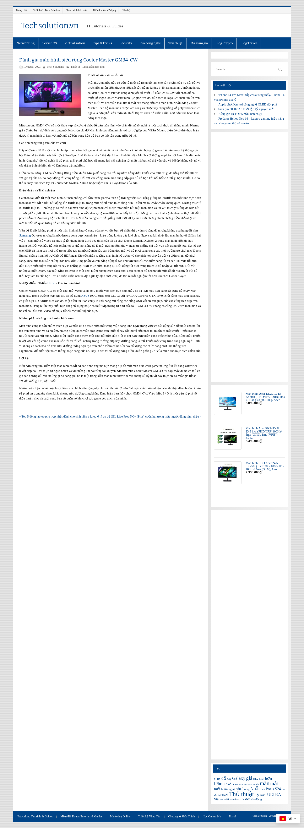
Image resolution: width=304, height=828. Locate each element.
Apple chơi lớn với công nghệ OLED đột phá (247, 104)
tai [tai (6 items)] (219, 795)
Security (126, 43)
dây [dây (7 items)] (229, 778)
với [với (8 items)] (226, 799)
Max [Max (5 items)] (241, 784)
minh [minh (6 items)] (256, 784)
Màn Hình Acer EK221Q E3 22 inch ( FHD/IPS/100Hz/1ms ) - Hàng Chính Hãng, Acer (265, 397)
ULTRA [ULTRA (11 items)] (274, 794)
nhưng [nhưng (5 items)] (246, 789)
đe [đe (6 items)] (243, 799)
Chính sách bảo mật (76, 10)
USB (50, 283)
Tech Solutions (55, 66)
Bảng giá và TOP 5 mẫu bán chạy (240, 113)
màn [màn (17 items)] (265, 783)
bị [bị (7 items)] (215, 778)
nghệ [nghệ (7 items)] (231, 789)
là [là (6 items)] (233, 784)
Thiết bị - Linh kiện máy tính (87, 66)
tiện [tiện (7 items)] (257, 795)
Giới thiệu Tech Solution (46, 10)
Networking (25, 43)
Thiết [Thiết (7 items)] (225, 795)
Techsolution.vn (50, 25)
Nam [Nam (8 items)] (224, 789)
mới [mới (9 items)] (217, 789)
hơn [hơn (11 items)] (268, 778)
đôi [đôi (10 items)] (247, 799)
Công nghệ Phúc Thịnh (181, 816)
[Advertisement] (249, 257)
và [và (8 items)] (221, 799)
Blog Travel (248, 43)
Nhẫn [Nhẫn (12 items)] (255, 788)
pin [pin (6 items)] (263, 789)
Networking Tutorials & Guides (35, 816)
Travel (232, 816)
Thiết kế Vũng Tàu (149, 816)
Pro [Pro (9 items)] (268, 789)
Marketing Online (120, 816)
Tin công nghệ (150, 43)
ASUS (85, 295)
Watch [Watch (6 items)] (233, 799)
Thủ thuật (175, 43)
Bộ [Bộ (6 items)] (219, 778)
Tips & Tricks (102, 43)
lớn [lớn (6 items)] (236, 784)
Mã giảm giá (199, 43)
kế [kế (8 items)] (229, 784)
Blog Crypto (224, 43)
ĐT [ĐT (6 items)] (239, 799)
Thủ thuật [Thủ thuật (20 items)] (241, 794)
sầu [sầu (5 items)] (215, 795)
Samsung (25, 235)
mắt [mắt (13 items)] (274, 783)
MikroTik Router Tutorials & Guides (81, 816)
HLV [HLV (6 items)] (256, 778)
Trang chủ (21, 10)
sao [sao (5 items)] (283, 789)
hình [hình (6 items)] (261, 778)
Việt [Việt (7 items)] (216, 799)
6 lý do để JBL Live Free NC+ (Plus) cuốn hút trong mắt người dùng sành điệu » (149, 416)
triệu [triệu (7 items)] (263, 795)
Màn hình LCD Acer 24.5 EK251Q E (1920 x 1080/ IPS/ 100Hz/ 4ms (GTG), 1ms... (265, 466)
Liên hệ (126, 10)
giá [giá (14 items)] (249, 778)
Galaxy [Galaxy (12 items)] (238, 778)
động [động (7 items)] (258, 799)
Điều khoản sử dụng (104, 10)
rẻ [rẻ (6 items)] (273, 789)
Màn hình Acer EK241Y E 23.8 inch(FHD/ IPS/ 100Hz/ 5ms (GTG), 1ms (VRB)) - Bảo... (264, 433)
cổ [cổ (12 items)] (223, 778)
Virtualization (75, 43)
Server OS (49, 43)
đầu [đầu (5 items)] (253, 800)
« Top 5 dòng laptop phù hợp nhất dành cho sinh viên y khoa (57, 416)
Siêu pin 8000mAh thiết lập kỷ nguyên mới (246, 109)
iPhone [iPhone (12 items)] (220, 783)
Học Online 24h (212, 816)
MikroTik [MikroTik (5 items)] (248, 784)
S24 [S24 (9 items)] (278, 789)
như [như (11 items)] (239, 788)
